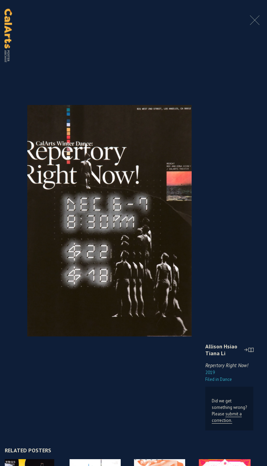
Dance (218, 379)
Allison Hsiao (221, 346)
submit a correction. (227, 417)
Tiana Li (215, 353)
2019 (210, 372)
